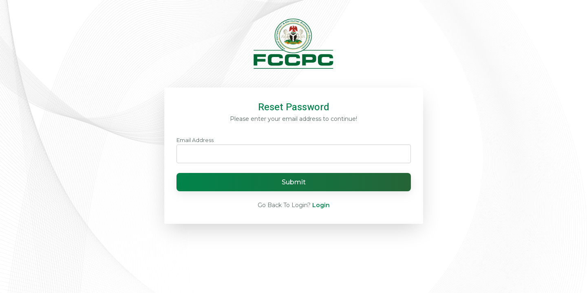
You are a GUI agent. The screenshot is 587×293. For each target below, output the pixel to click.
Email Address (195, 140)
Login (321, 205)
